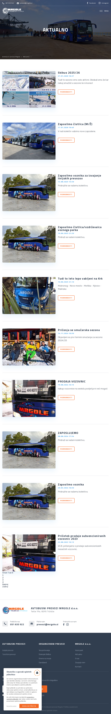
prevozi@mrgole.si (26, 3)
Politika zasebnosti (70, 707)
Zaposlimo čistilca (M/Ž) (75, 124)
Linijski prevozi (7, 650)
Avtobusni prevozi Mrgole (13, 11)
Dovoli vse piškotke (29, 706)
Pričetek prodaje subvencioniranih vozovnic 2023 (82, 537)
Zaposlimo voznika (71, 484)
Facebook (92, 3)
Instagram (105, 3)
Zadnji (5, 586)
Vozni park (79, 650)
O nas (77, 659)
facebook (63, 624)
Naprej (5, 584)
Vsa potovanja (44, 650)
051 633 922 (10, 3)
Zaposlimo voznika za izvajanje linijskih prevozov (79, 176)
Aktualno (26, 56)
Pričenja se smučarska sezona (79, 330)
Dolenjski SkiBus (45, 654)
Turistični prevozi (9, 654)
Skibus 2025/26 (69, 72)
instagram (67, 624)
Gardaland (43, 663)
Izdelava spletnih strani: (55, 710)
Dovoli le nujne (11, 706)
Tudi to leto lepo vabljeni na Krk (80, 278)
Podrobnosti (66, 92)
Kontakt (78, 667)
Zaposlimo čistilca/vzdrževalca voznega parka (80, 228)
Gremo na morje (45, 659)
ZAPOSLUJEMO (68, 433)
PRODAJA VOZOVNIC (72, 381)
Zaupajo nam (80, 663)
